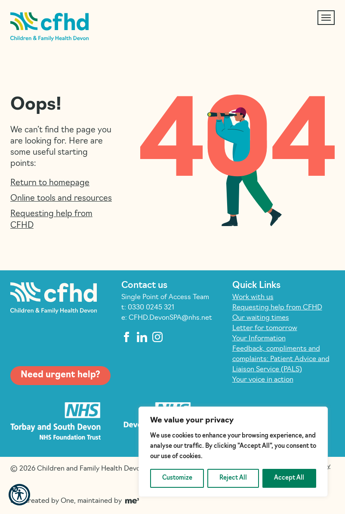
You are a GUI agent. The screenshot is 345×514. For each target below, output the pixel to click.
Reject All (233, 478)
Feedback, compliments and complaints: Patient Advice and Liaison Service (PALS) (281, 359)
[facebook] (126, 337)
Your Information (259, 339)
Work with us (253, 297)
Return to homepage (49, 184)
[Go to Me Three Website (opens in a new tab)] (132, 502)
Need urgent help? (60, 375)
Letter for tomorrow (264, 328)
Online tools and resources (61, 199)
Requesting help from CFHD (51, 220)
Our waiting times (260, 318)
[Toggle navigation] (326, 17)
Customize (177, 478)
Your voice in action (262, 380)
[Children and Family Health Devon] (49, 26)
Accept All (289, 478)
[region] (233, 452)
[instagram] (157, 337)
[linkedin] (142, 337)
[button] (19, 494)
